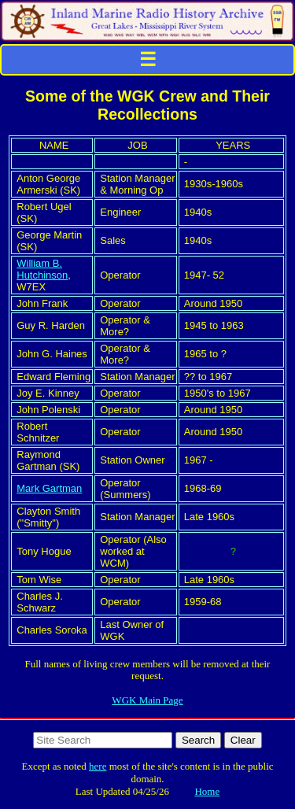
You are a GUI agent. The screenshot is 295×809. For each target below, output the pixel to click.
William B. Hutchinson (42, 269)
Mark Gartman (49, 488)
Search (198, 740)
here (97, 766)
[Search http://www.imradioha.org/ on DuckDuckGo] (102, 740)
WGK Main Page (147, 700)
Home (206, 791)
